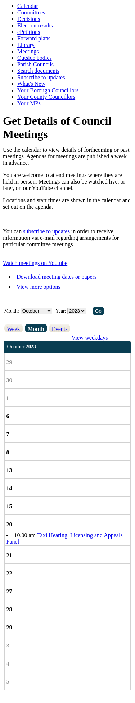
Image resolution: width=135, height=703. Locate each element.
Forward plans (33, 38)
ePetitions (28, 32)
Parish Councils (35, 64)
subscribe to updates (46, 231)
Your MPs (29, 103)
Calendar (27, 6)
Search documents (38, 71)
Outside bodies (34, 58)
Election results (35, 25)
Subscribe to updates (41, 77)
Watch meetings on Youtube (35, 263)
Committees (31, 12)
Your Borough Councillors (47, 90)
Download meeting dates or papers (56, 277)
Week (13, 329)
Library (26, 45)
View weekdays (90, 338)
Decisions (28, 19)
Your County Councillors (46, 97)
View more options (38, 287)
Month (36, 329)
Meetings (28, 51)
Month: (11, 311)
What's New (31, 84)
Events (60, 329)
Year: (61, 311)
